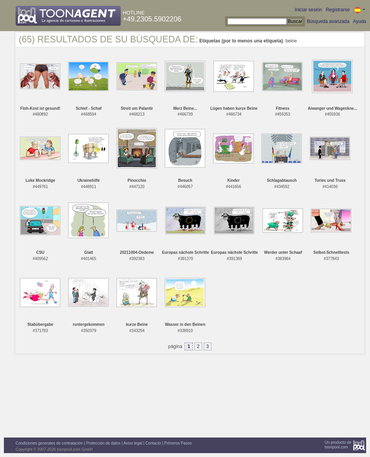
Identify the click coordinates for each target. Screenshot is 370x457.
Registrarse (337, 9)
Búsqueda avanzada (328, 21)
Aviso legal (132, 443)
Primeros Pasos (178, 443)
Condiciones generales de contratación (49, 443)
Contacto (153, 443)
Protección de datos (103, 443)
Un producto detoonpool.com (338, 444)
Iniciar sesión (308, 9)
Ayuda (359, 21)
